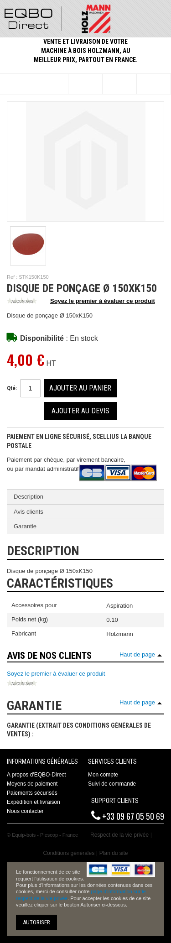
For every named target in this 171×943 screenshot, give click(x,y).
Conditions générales (68, 853)
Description (28, 496)
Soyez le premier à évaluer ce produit (81, 302)
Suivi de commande (112, 784)
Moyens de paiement (32, 784)
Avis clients (28, 511)
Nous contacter (25, 811)
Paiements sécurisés (32, 793)
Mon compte (103, 774)
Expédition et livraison (33, 802)
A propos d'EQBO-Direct (36, 774)
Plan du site (113, 853)
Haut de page (137, 654)
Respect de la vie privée (119, 835)
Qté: (12, 388)
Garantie (25, 526)
